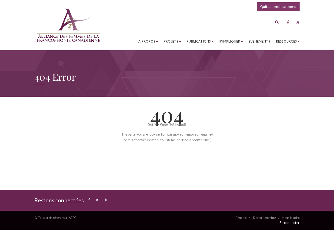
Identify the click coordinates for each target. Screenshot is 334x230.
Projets (172, 41)
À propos (148, 41)
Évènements (259, 41)
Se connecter (290, 222)
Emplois (241, 218)
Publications (200, 41)
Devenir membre (264, 218)
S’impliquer (231, 41)
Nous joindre (291, 218)
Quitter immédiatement (278, 6)
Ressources (288, 41)
